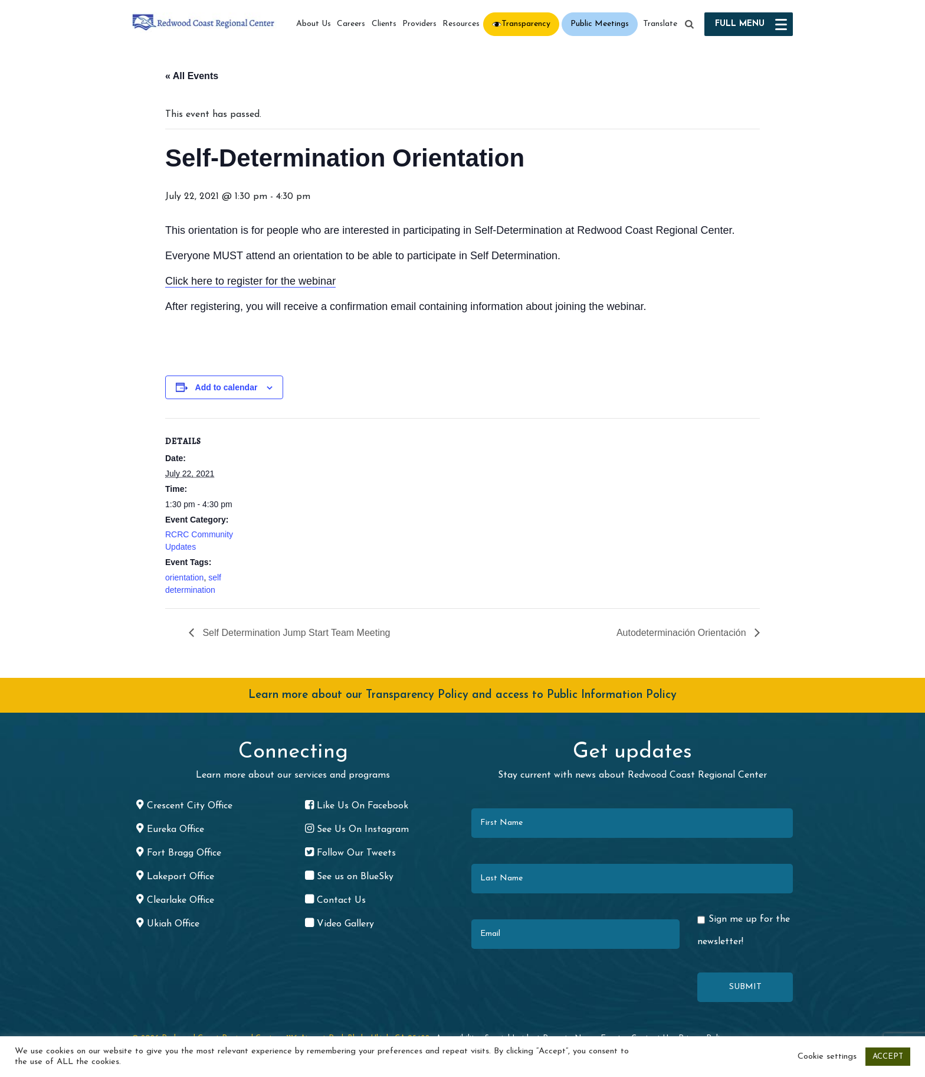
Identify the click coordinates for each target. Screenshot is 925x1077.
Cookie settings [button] (827, 1056)
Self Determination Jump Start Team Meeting (295, 633)
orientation (184, 577)
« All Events (191, 76)
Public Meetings (599, 23)
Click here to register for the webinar (250, 281)
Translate (660, 23)
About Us (313, 23)
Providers (419, 23)
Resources (461, 23)
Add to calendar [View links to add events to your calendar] (226, 387)
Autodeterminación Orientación (682, 633)
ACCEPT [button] (887, 1056)
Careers (351, 23)
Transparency (525, 23)
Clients (384, 23)
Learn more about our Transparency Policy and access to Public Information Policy (462, 695)
